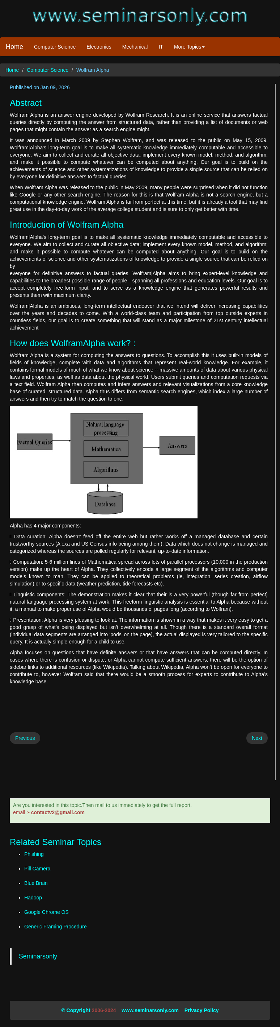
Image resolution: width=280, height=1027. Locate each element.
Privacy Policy (201, 1010)
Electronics (98, 47)
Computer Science (55, 47)
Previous (25, 738)
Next (257, 738)
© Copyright (75, 1010)
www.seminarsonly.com (150, 1010)
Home (14, 46)
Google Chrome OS (46, 912)
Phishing (34, 854)
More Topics (189, 47)
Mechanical (135, 47)
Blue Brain (36, 883)
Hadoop (33, 897)
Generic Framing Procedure (55, 926)
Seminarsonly (38, 956)
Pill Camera (37, 868)
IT (160, 47)
